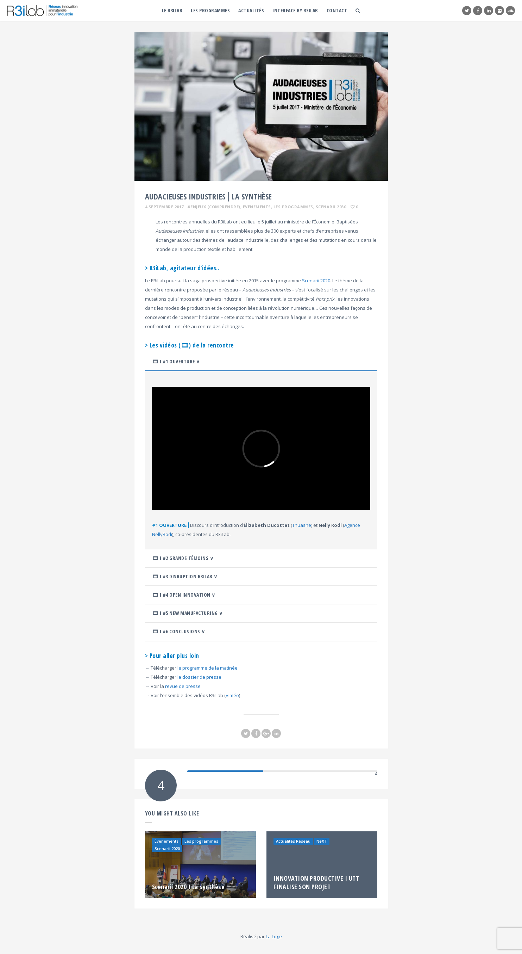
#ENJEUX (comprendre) (213, 206)
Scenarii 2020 (316, 280)
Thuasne (301, 525)
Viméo (232, 695)
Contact (337, 10)
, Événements (255, 206)
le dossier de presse (199, 677)
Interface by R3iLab (295, 10)
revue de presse (183, 686)
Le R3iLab (172, 10)
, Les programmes (292, 206)
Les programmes (210, 10)
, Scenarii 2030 (329, 206)
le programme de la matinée (207, 668)
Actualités (251, 10)
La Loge (274, 936)
